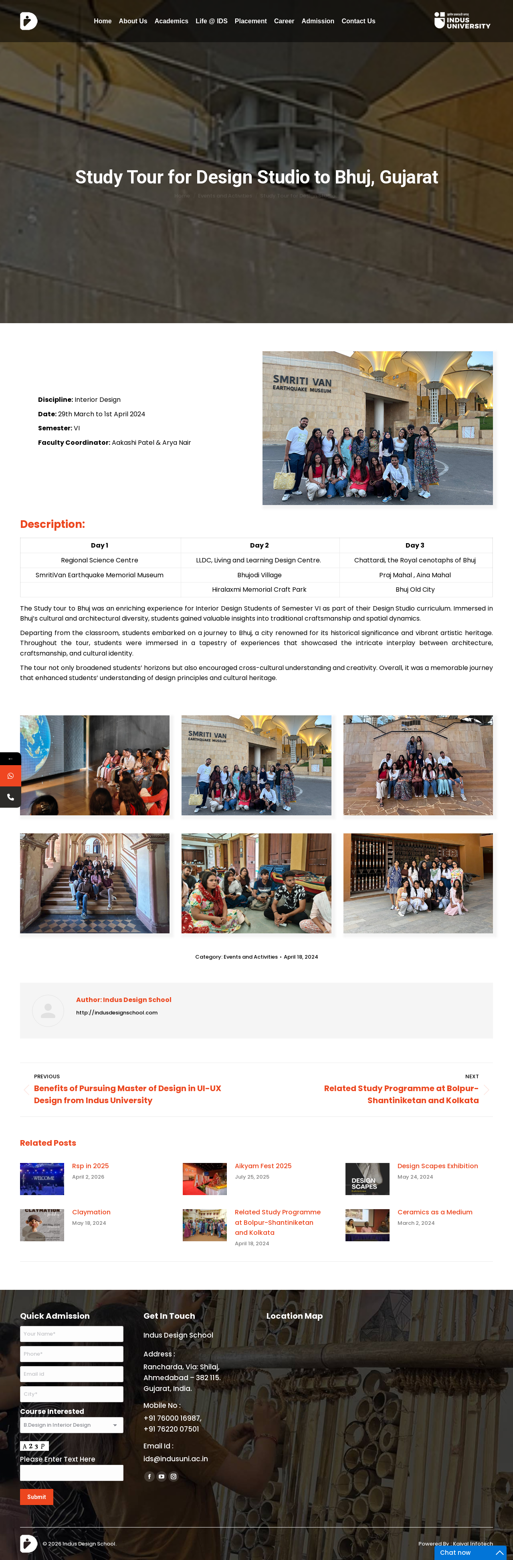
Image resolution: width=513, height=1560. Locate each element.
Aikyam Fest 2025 (263, 1166)
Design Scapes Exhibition (438, 1166)
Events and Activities (251, 957)
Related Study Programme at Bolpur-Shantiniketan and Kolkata (278, 1222)
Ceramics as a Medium (435, 1212)
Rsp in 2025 (90, 1166)
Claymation (91, 1212)
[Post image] (42, 1179)
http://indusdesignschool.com (117, 1012)
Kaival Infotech (473, 1544)
